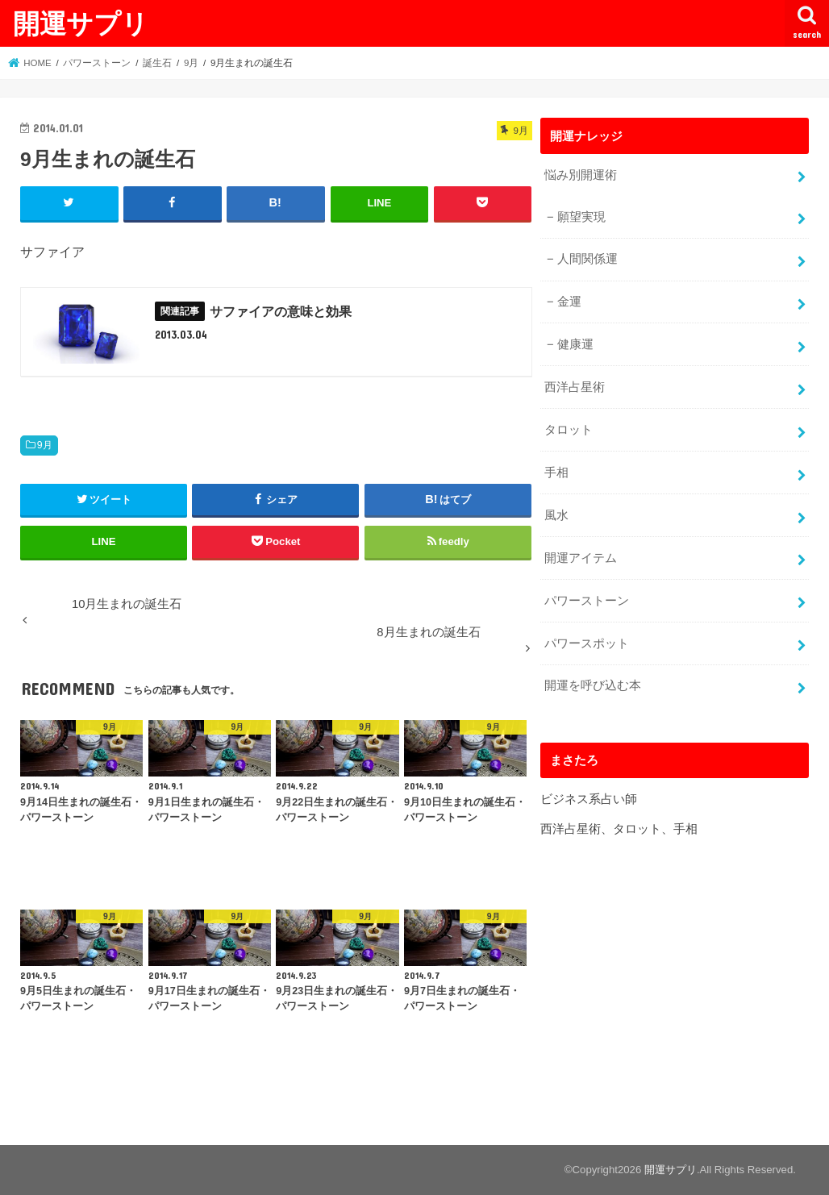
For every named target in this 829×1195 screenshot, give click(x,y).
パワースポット (586, 643)
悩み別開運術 (580, 175)
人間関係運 (587, 258)
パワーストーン (586, 600)
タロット (568, 429)
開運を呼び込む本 (592, 685)
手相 (556, 472)
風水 (556, 515)
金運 (569, 301)
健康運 (575, 344)
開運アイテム (580, 558)
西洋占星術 (574, 387)
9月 (44, 445)
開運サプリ (80, 23)
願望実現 (581, 216)
